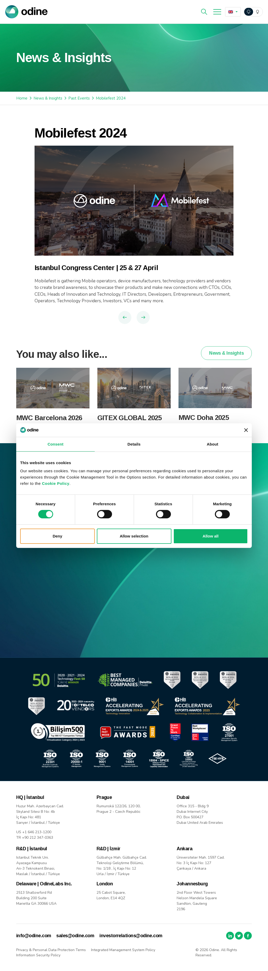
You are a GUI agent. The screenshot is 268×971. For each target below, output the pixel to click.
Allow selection (134, 536)
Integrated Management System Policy (123, 949)
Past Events (79, 98)
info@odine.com (33, 935)
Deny (57, 536)
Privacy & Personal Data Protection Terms (51, 949)
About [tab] (212, 444)
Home (21, 98)
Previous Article (124, 317)
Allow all (211, 536)
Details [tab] (134, 444)
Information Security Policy (38, 955)
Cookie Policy (55, 483)
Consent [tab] (56, 444)
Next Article (143, 317)
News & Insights (48, 98)
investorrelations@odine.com (130, 935)
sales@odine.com (75, 935)
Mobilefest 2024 (111, 98)
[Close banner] (246, 430)
